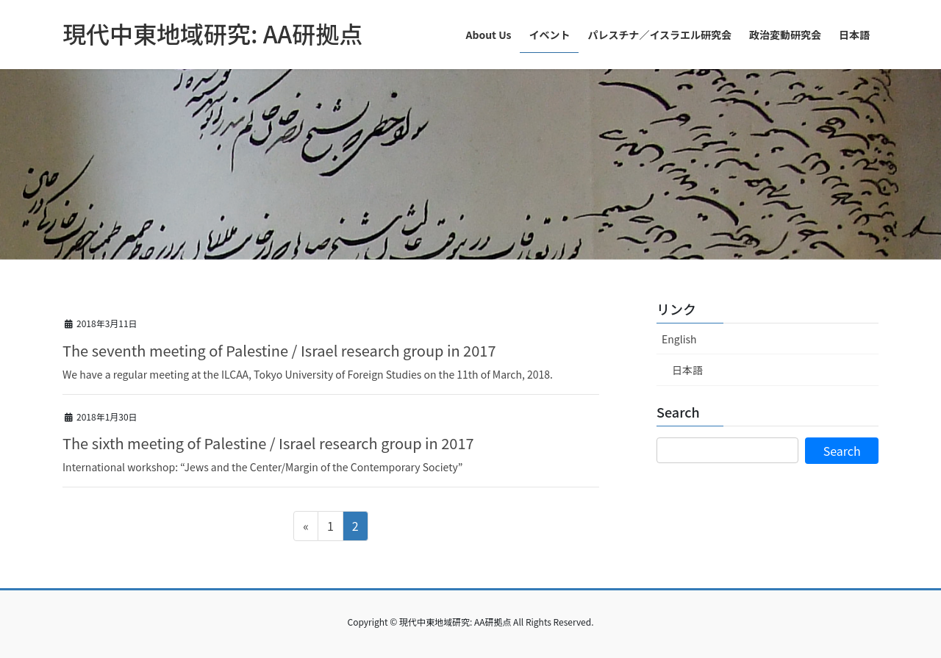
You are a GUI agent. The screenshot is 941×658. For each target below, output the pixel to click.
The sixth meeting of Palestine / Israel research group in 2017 (268, 443)
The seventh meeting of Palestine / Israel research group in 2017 (279, 350)
